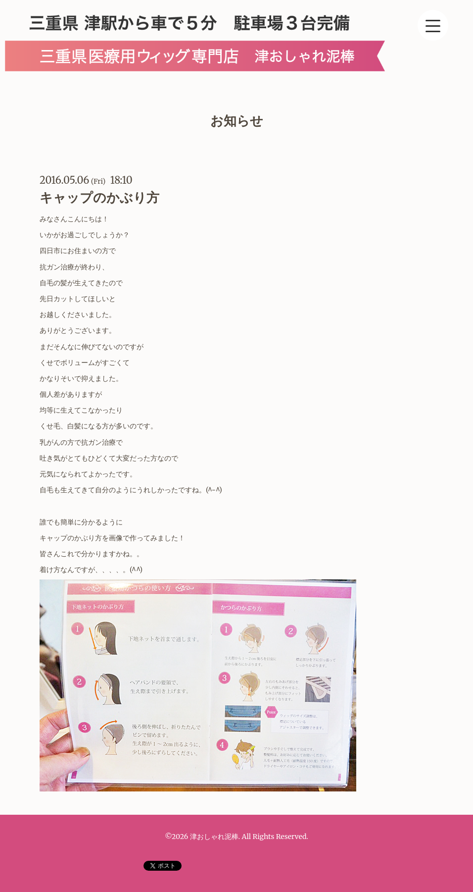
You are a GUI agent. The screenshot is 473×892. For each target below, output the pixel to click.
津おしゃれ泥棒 (214, 836)
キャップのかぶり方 (99, 197)
